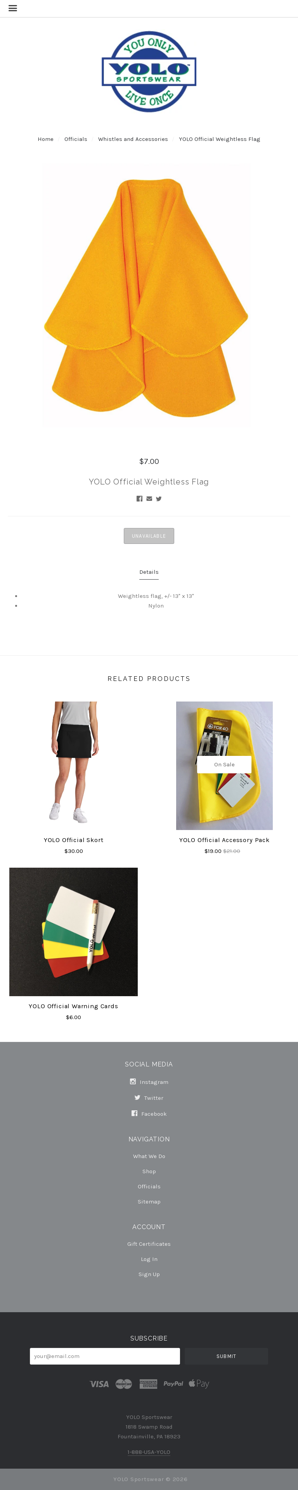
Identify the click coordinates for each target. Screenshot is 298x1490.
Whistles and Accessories (133, 138)
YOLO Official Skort (74, 840)
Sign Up (149, 1274)
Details (149, 571)
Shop (149, 1171)
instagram (149, 1081)
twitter (149, 1097)
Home (46, 138)
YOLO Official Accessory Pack (224, 840)
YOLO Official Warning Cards (73, 1006)
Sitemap (149, 1201)
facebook (149, 1113)
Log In (149, 1259)
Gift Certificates (149, 1243)
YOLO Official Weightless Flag (219, 138)
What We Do (149, 1156)
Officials (75, 138)
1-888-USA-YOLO (149, 1451)
